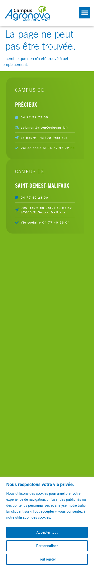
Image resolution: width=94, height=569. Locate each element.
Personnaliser (47, 546)
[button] (84, 12)
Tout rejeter (47, 559)
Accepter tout (47, 532)
